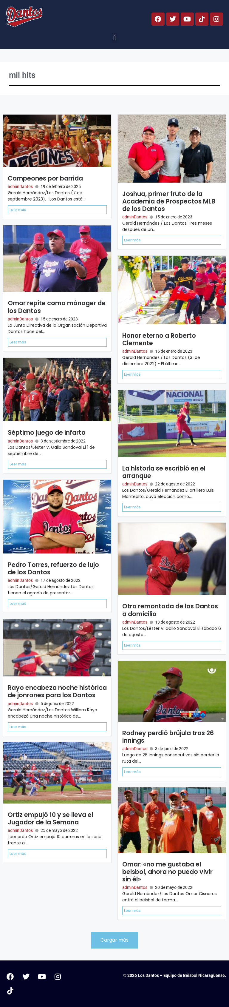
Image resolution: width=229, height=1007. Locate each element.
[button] (114, 38)
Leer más (18, 209)
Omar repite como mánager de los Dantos (57, 307)
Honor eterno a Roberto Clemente (159, 339)
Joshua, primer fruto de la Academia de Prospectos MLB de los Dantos (168, 201)
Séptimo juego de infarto (47, 432)
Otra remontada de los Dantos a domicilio (170, 610)
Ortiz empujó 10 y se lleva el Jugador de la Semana (50, 818)
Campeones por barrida (45, 178)
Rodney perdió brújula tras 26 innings (168, 737)
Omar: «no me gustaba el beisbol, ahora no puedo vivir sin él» (167, 871)
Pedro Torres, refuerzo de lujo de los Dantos (53, 568)
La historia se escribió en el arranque (163, 472)
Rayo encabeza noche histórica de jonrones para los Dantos (57, 691)
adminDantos (20, 186)
